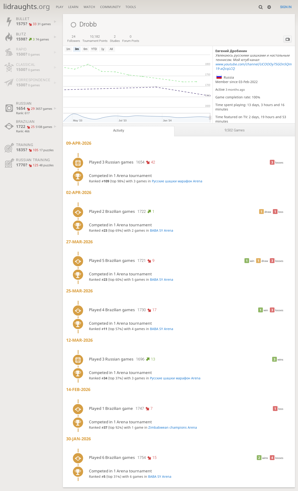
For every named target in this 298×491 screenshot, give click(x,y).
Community (110, 7)
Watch (89, 7)
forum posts (130, 39)
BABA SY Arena (161, 230)
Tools (130, 7)
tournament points (95, 39)
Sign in (285, 7)
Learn (73, 7)
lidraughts (26, 6)
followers (73, 39)
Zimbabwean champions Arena (172, 427)
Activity (118, 130)
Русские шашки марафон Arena (177, 181)
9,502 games (235, 130)
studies (115, 39)
